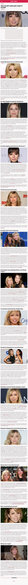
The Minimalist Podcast (9, 125)
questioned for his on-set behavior (12, 421)
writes (14, 343)
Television (2, 3)
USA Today (12, 178)
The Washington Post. (8, 459)
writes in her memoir (21, 339)
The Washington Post (9, 49)
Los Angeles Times (20, 540)
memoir (22, 79)
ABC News (24, 46)
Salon (7, 85)
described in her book (19, 541)
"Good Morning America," (14, 461)
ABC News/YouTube (24, 559)
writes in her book (7, 172)
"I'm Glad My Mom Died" (13, 255)
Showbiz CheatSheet (12, 495)
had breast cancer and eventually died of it (19, 169)
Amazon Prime (17, 330)
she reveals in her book (6, 414)
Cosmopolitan (13, 220)
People (15, 93)
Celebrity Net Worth (8, 531)
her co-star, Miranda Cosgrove (20, 291)
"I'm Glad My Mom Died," (11, 292)
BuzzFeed (25, 332)
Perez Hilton (20, 267)
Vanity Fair (3, 450)
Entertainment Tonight (4, 384)
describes (4, 333)
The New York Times (13, 261)
